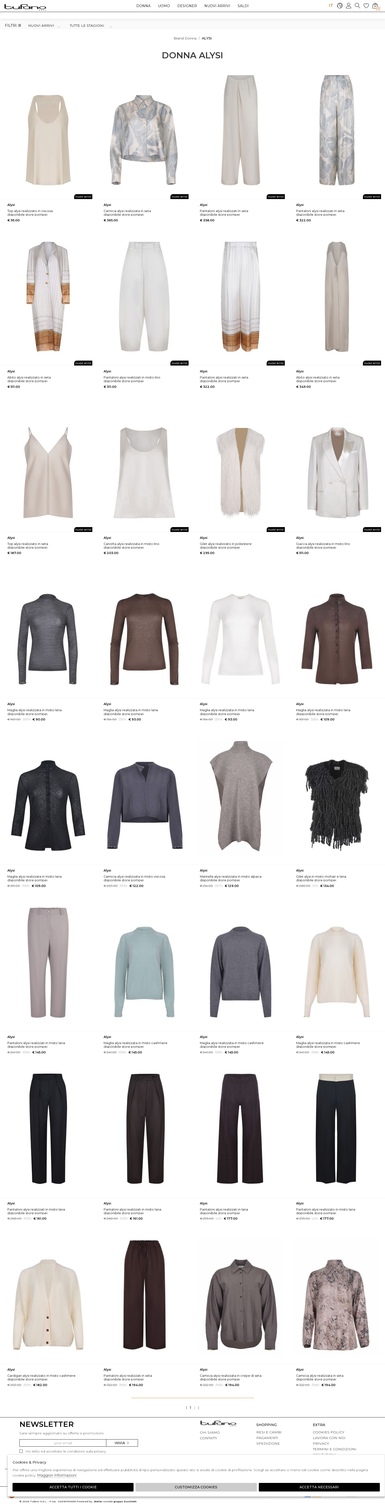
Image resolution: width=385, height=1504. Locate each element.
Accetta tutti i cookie (73, 1487)
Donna (143, 6)
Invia (122, 1443)
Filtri (13, 26)
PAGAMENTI (267, 1438)
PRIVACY (321, 1443)
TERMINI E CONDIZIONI (334, 1449)
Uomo (164, 6)
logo (25, 7)
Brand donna (185, 38)
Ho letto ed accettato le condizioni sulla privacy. (63, 1451)
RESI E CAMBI (269, 1432)
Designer (187, 6)
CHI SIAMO (210, 1432)
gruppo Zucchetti (125, 1501)
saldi (243, 6)
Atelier (98, 1501)
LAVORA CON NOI (329, 1438)
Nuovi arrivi (217, 6)
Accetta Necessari (319, 1487)
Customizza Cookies (196, 1487)
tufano (218, 1424)
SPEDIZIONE (268, 1443)
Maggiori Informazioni (56, 1475)
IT (331, 5)
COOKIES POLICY (328, 1432)
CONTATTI (208, 1438)
